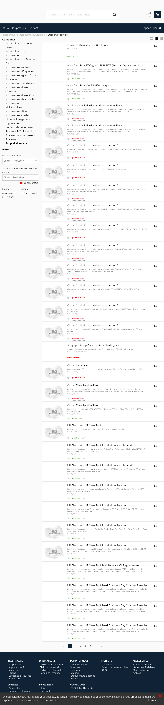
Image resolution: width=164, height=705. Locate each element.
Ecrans (12, 673)
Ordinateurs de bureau (52, 664)
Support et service (58, 34)
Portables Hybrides (50, 673)
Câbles (137, 673)
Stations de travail (49, 667)
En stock (8, 197)
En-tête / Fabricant (20, 159)
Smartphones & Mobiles (115, 667)
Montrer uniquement (8, 191)
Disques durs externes (83, 675)
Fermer (152, 700)
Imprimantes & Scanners (32, 34)
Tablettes (107, 664)
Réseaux (75, 670)
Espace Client (152, 28)
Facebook (45, 691)
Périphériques (9, 34)
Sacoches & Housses (20, 675)
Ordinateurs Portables (51, 670)
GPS (104, 670)
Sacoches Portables (144, 667)
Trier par (24, 189)
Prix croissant (28, 193)
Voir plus (54, 700)
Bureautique (15, 688)
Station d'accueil (142, 670)
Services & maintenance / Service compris (20, 174)
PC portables (16, 664)
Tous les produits (14, 28)
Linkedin (44, 688)
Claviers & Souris (142, 664)
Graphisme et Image (19, 691)
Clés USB (76, 673)
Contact (33, 28)
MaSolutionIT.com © (82, 688)
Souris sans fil (16, 678)
